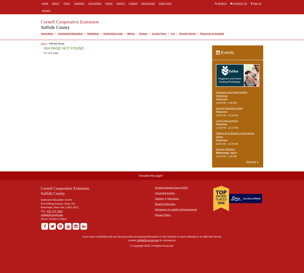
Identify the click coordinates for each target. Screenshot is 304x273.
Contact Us (240, 3)
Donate (46, 11)
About (56, 3)
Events (120, 3)
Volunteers (173, 198)
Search (222, 3)
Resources (148, 3)
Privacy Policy (163, 215)
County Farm (159, 33)
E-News (133, 3)
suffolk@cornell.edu (52, 215)
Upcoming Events (165, 193)
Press (108, 3)
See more (251, 161)
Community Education (70, 33)
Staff (66, 3)
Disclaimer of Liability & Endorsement (176, 209)
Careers (79, 3)
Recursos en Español (212, 33)
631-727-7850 (55, 211)
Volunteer (94, 3)
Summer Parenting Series (229, 108)
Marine (131, 33)
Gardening (93, 33)
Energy (143, 33)
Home (45, 3)
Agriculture (47, 33)
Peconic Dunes (187, 33)
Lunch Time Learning (227, 121)
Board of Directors (165, 204)
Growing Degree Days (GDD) (171, 187)
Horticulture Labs (113, 33)
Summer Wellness (225, 149)
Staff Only (165, 3)
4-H (172, 33)
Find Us (257, 3)
